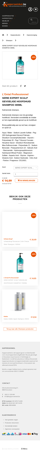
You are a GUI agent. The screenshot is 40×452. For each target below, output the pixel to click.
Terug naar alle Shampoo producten (19, 329)
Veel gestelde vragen (11, 420)
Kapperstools (7, 18)
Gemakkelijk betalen (11, 426)
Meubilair (5, 21)
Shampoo (9, 40)
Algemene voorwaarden (12, 429)
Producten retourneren (12, 423)
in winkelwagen (26, 180)
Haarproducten (8, 16)
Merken (5, 23)
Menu (25, 449)
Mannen (5, 26)
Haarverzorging (32, 35)
